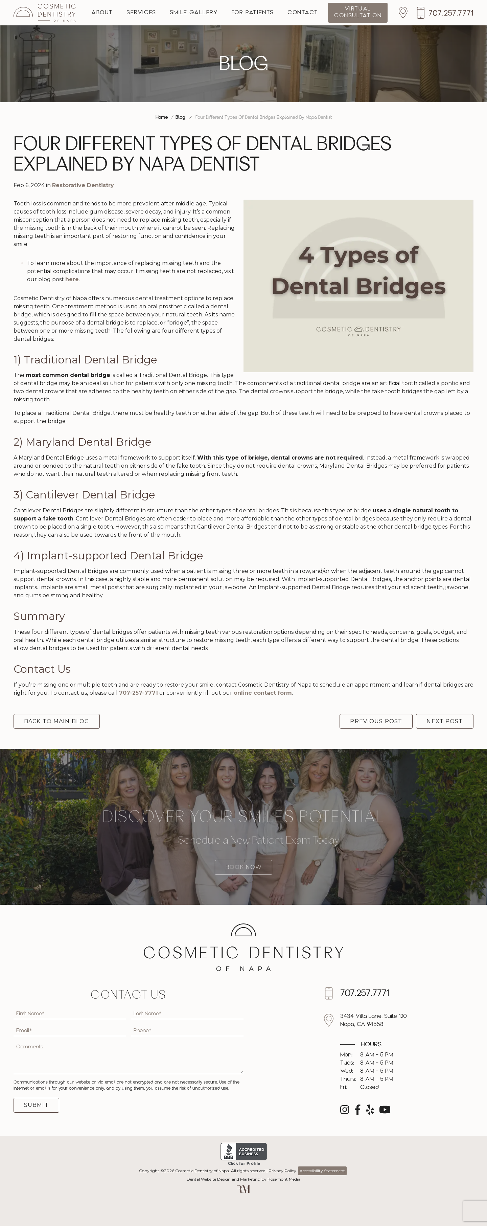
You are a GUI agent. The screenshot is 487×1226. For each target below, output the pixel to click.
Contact (302, 13)
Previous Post (376, 721)
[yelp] (370, 1112)
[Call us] (444, 13)
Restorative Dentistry (83, 185)
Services (141, 13)
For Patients (253, 13)
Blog (180, 117)
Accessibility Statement (322, 1170)
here (72, 279)
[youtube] (385, 1112)
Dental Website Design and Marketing (223, 1179)
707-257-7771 (138, 693)
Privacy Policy (282, 1170)
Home (162, 117)
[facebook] (357, 1112)
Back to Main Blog (56, 721)
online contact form (263, 693)
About (102, 13)
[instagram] (344, 1112)
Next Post (444, 721)
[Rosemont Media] (243, 1191)
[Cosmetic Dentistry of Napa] (45, 13)
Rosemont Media (284, 1179)
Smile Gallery (194, 13)
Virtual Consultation (357, 12)
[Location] (405, 13)
